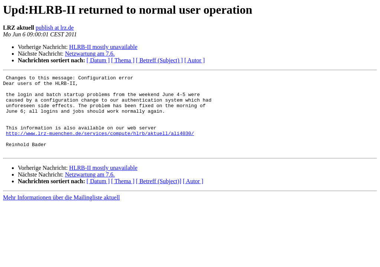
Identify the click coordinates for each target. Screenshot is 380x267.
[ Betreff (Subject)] (158, 197)
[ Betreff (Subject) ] (159, 60)
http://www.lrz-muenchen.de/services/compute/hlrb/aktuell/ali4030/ (100, 145)
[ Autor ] (194, 60)
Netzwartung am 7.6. (90, 53)
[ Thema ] (123, 60)
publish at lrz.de (55, 27)
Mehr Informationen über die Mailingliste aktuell (61, 213)
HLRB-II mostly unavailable (103, 47)
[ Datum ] (97, 60)
